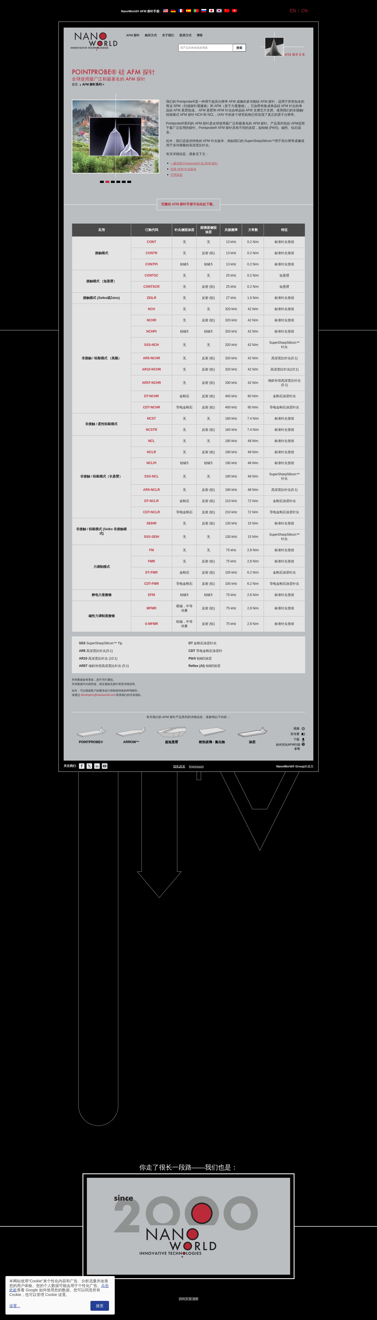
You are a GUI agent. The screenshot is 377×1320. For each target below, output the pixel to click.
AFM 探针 (133, 35)
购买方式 (151, 35)
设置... (14, 1306)
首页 (75, 84)
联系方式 (185, 35)
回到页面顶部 (188, 1299)
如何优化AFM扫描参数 (290, 746)
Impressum (196, 766)
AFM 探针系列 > (93, 84)
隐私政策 (179, 766)
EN (293, 10)
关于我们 (168, 35)
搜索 (239, 47)
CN (304, 10)
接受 (100, 1306)
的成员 (294, 766)
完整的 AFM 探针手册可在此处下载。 (188, 204)
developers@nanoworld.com (98, 694)
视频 (299, 728)
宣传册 (297, 734)
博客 (200, 35)
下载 (299, 739)
